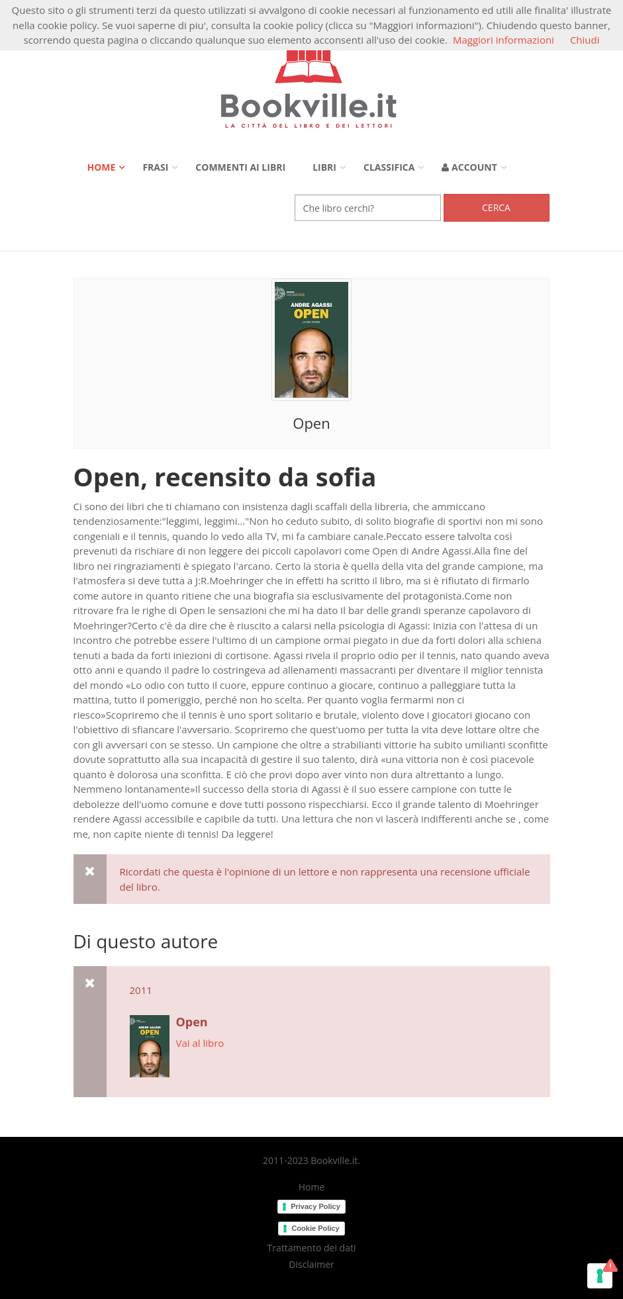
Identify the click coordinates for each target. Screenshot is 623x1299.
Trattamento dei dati (311, 1248)
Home (101, 167)
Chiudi (585, 39)
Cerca (496, 207)
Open (311, 423)
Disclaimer (311, 1264)
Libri (324, 167)
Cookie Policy (315, 1228)
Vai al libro (200, 1043)
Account (469, 167)
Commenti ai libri (240, 167)
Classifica (388, 167)
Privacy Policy (315, 1206)
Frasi (155, 167)
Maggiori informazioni (503, 39)
